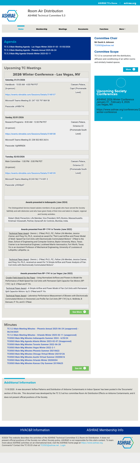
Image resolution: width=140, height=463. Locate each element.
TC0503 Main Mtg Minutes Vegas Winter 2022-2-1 (31, 347)
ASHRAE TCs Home (107, 3)
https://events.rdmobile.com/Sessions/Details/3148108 (30, 134)
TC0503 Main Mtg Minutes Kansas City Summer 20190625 (35, 363)
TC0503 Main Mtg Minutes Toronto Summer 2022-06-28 (34, 344)
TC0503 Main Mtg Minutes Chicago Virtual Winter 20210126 (36, 354)
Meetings (63, 29)
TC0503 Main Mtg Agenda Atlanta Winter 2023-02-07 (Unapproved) (39, 341)
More (121, 29)
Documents (83, 29)
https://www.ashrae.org (92, 443)
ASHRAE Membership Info (105, 430)
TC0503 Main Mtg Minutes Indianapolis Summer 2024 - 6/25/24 (37, 338)
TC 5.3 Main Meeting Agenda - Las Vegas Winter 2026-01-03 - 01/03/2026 (37, 47)
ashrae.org (130, 3)
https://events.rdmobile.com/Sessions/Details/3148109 (30, 173)
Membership (41, 29)
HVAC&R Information (35, 430)
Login (63, 445)
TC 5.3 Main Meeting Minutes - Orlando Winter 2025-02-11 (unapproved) (42, 335)
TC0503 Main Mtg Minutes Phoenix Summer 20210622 (33, 351)
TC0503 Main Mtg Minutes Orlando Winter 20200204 (32, 360)
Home (20, 29)
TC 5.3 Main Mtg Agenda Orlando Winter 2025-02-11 (27, 53)
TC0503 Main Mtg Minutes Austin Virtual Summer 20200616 (36, 357)
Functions (104, 29)
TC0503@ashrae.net (104, 45)
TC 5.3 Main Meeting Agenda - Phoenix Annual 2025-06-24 (30, 50)
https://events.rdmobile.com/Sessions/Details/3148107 (30, 94)
